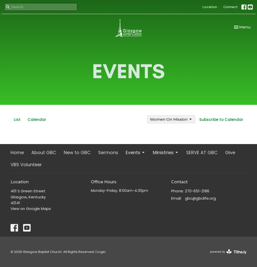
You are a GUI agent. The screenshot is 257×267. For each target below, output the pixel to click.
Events (135, 152)
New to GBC (77, 152)
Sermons (108, 152)
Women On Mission (171, 119)
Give (230, 152)
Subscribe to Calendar (221, 119)
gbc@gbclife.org (200, 198)
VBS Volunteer (26, 164)
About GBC (43, 152)
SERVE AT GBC (202, 152)
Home (17, 152)
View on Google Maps (31, 208)
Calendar (37, 119)
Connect (230, 7)
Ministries (166, 152)
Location (209, 7)
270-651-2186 (197, 191)
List (17, 119)
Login (101, 251)
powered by (228, 252)
